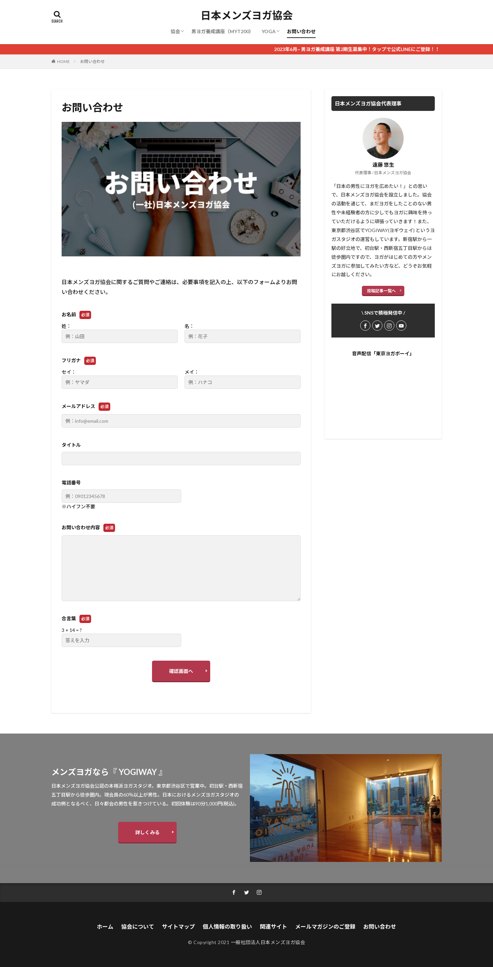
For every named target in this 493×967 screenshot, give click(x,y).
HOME (63, 61)
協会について (137, 926)
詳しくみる (147, 832)
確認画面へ (181, 671)
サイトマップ (178, 926)
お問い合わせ (301, 31)
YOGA (269, 31)
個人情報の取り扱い (227, 926)
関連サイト (273, 926)
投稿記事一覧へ (381, 290)
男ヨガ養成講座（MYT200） (222, 31)
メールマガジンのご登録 (325, 926)
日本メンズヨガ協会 (247, 15)
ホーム (105, 926)
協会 (175, 31)
